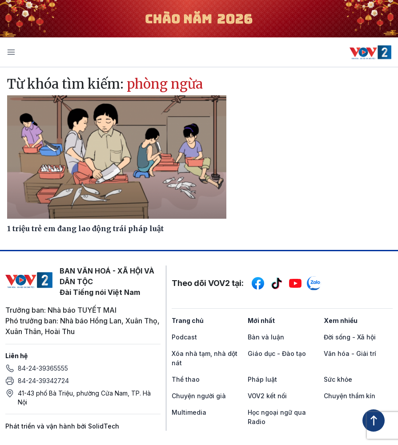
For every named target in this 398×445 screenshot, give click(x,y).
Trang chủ (188, 320)
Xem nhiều (341, 320)
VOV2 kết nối (267, 396)
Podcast (184, 337)
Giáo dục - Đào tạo (277, 353)
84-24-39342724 (43, 380)
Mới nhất (261, 320)
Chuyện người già (199, 396)
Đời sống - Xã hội (350, 337)
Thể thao (186, 379)
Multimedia (189, 412)
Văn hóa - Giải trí (350, 353)
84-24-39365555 (43, 368)
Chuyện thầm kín (349, 396)
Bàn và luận (266, 337)
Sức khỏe (338, 379)
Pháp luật (262, 379)
